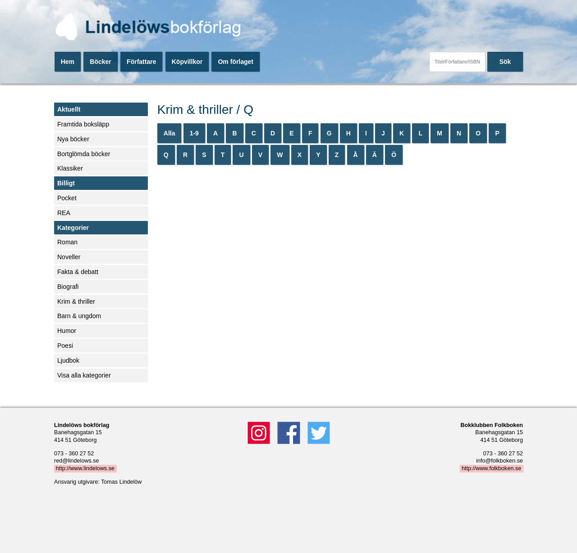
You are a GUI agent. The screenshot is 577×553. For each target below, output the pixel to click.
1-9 (194, 133)
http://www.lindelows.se (85, 468)
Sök (505, 61)
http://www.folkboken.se (491, 468)
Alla (169, 133)
